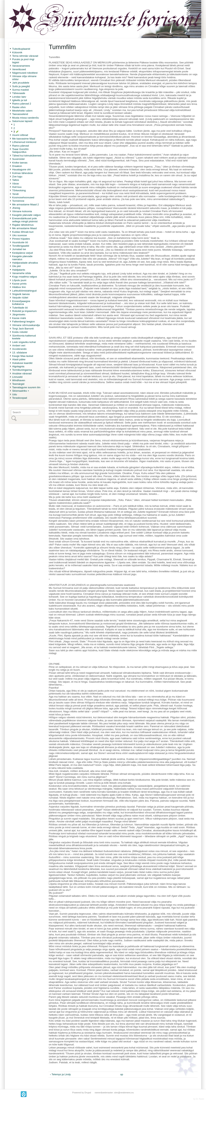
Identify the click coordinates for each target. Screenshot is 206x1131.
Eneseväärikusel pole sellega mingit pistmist (25, 220)
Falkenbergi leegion (23, 321)
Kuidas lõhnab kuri (23, 231)
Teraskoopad (19, 397)
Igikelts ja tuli (19, 100)
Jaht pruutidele (20, 82)
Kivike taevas (19, 162)
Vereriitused (19, 69)
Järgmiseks (18, 314)
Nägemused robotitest (25, 72)
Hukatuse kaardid (22, 363)
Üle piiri (16, 266)
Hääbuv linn (19, 287)
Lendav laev (19, 96)
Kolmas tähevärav (22, 173)
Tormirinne (18, 200)
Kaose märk (19, 318)
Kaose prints (19, 283)
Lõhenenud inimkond (24, 142)
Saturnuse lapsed (22, 121)
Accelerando (19, 349)
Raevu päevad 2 (21, 103)
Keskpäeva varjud (22, 252)
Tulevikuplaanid (21, 48)
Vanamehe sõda (21, 273)
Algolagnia (18, 366)
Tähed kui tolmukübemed (26, 155)
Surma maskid (20, 89)
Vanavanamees (21, 65)
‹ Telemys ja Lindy (60, 1074)
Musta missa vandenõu (25, 117)
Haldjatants (18, 269)
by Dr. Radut (198, 1099)
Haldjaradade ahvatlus (25, 262)
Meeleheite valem (22, 110)
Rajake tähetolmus (23, 224)
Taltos (15, 180)
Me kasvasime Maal (23, 138)
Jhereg (16, 207)
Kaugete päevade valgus (26, 215)
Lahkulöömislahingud (24, 290)
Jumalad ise (19, 249)
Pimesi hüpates (21, 238)
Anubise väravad (21, 373)
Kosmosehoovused (23, 197)
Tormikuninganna (22, 369)
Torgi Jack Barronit (23, 328)
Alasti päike (19, 359)
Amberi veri (18, 345)
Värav (15, 183)
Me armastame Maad (24, 228)
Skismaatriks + (20, 390)
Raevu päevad (20, 145)
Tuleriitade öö (20, 307)
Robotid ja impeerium (24, 311)
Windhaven (18, 380)
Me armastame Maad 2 (25, 204)
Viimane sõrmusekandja (26, 325)
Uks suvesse (19, 235)
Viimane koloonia (22, 211)
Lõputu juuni (19, 280)
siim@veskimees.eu (124, 1092)
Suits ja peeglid (21, 86)
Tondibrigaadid (20, 245)
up (121, 1074)
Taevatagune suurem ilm (26, 387)
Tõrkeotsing (19, 190)
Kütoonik (17, 52)
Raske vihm (19, 107)
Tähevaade (18, 93)
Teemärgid (18, 384)
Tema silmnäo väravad (25, 55)
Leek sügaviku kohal (24, 342)
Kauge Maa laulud (22, 356)
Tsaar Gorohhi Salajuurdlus (20, 151)
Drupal (87, 1092)
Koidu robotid (19, 332)
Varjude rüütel (20, 297)
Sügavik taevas (21, 294)
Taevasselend (20, 114)
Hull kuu (17, 187)
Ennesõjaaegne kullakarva (21, 303)
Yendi (15, 194)
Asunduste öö (20, 242)
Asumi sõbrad (20, 135)
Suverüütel (18, 159)
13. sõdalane (19, 352)
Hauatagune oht (21, 169)
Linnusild (17, 376)
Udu (14, 394)
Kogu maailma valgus (24, 276)
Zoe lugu (17, 176)
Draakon (17, 166)
